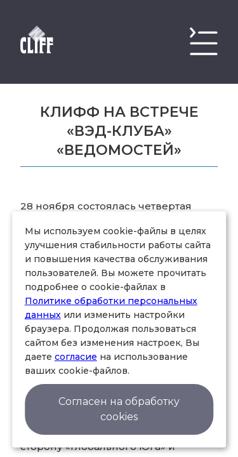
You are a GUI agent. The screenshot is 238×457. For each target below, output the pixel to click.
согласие (76, 356)
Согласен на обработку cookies (119, 409)
